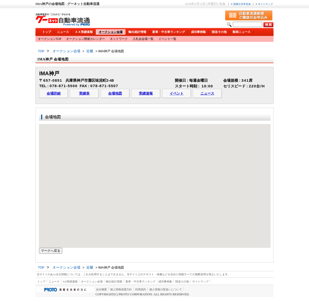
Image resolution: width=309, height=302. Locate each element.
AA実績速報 (70, 281)
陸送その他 (219, 32)
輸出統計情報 (137, 32)
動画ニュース (241, 32)
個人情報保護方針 (121, 289)
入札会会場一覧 (143, 39)
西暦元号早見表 (241, 4)
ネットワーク (119, 39)
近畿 (89, 51)
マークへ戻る (50, 250)
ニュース (63, 32)
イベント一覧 (167, 39)
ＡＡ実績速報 (84, 32)
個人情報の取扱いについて (165, 289)
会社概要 (101, 289)
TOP (41, 51)
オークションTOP (49, 39)
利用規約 (140, 289)
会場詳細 (54, 93)
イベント (177, 93)
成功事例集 (198, 32)
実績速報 (146, 93)
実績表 (84, 93)
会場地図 (115, 93)
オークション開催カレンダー (85, 39)
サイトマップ (264, 4)
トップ (46, 32)
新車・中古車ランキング (168, 32)
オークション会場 (111, 32)
